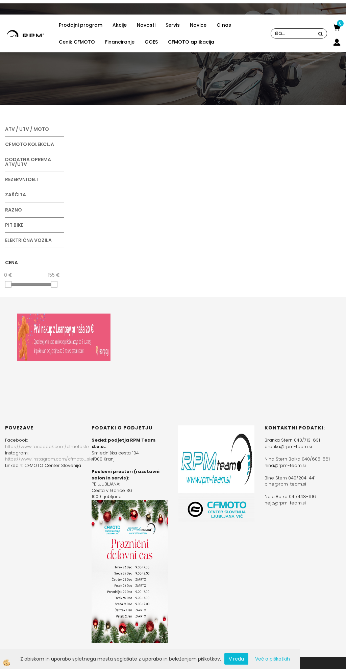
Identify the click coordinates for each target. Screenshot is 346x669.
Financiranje (119, 42)
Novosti (146, 25)
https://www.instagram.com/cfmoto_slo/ (50, 459)
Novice (198, 25)
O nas (224, 25)
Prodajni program (80, 25)
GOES (151, 42)
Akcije (120, 25)
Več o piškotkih (272, 658)
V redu (236, 658)
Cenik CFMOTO (77, 42)
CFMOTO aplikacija (191, 42)
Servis (173, 25)
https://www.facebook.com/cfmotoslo (47, 446)
